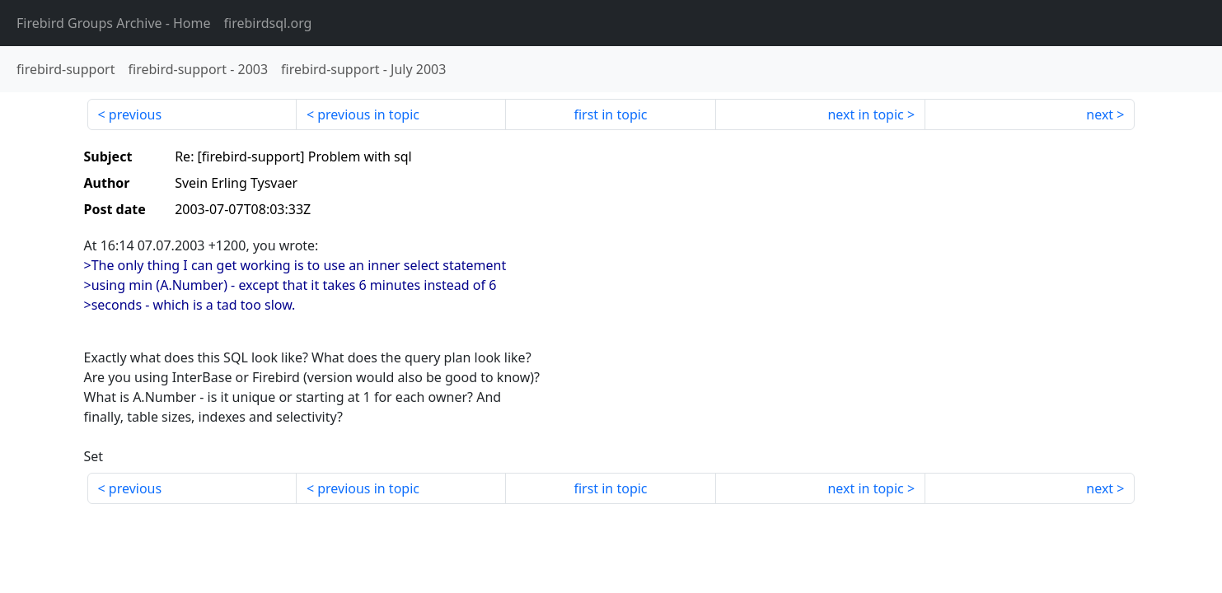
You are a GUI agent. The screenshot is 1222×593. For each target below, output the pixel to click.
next (1099, 114)
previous (135, 114)
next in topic (865, 114)
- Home (113, 23)
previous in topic (368, 114)
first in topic (610, 114)
